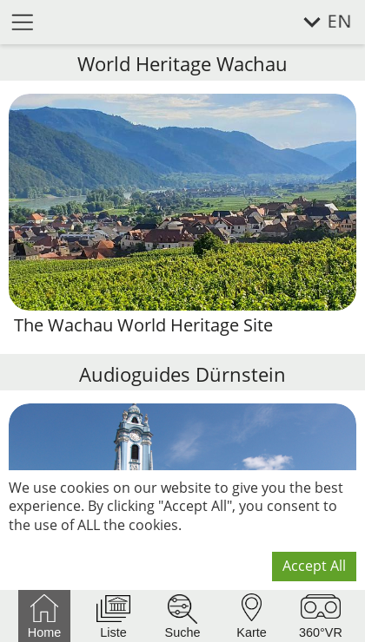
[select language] (317, 22)
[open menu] (22, 21)
